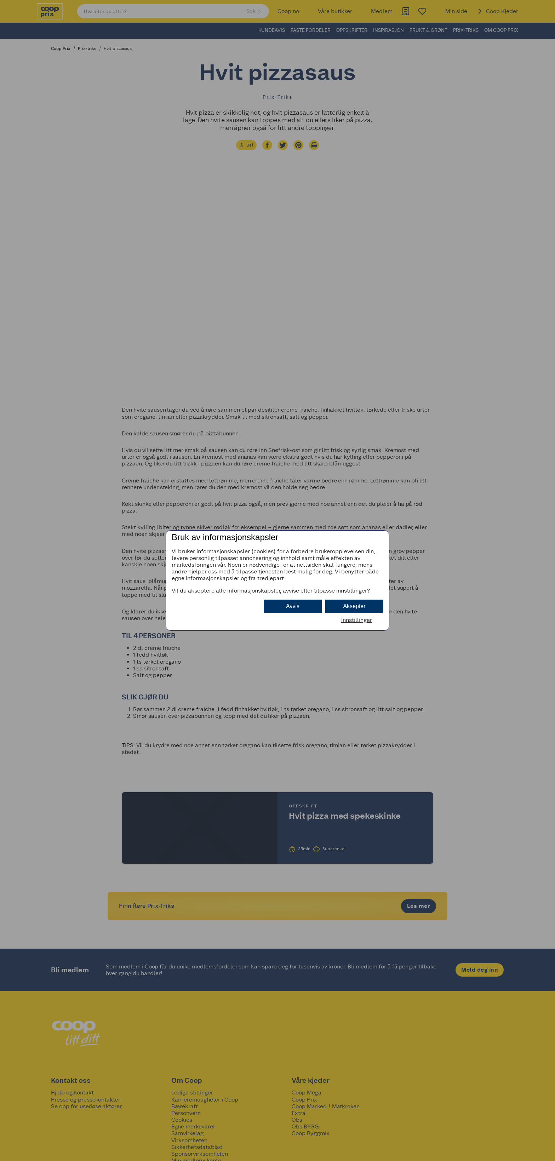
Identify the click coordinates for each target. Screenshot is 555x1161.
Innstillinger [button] (356, 620)
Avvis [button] (292, 606)
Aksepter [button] (354, 606)
